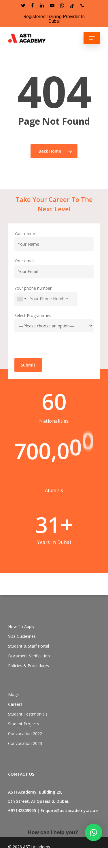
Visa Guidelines (22, 636)
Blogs (13, 694)
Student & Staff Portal (28, 646)
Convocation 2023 (25, 743)
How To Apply (21, 626)
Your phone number (54, 305)
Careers (15, 704)
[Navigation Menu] (92, 38)
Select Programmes (54, 332)
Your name (54, 250)
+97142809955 (22, 810)
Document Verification (29, 656)
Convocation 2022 (25, 733)
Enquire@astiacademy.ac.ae (69, 810)
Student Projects (23, 723)
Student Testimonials (28, 714)
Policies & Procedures (28, 665)
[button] (93, 832)
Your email (54, 278)
